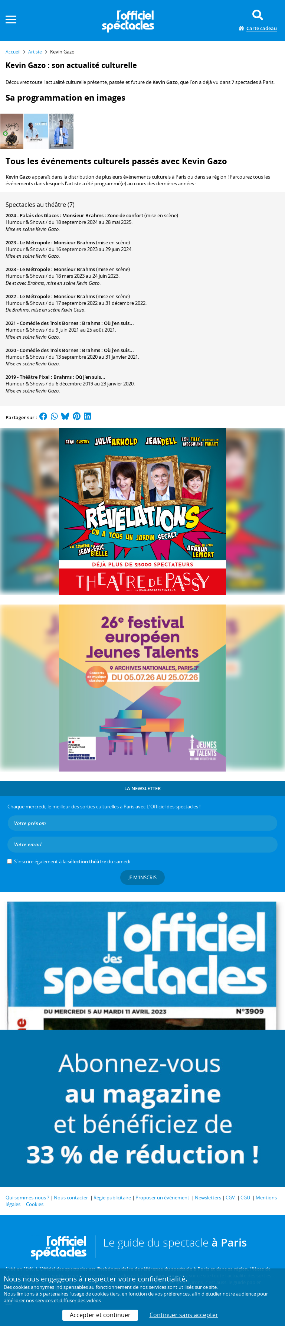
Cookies (34, 1204)
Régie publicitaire (112, 1197)
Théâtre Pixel (35, 377)
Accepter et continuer (100, 1315)
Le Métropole (35, 242)
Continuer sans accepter (184, 1315)
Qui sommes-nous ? (27, 1197)
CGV (230, 1197)
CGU (245, 1197)
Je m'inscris (142, 877)
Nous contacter (71, 1197)
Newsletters (208, 1197)
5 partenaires (53, 1293)
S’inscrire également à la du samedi (72, 861)
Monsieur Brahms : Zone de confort (102, 215)
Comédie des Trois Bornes (49, 323)
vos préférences (172, 1293)
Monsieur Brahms (74, 242)
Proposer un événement (162, 1197)
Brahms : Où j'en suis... (108, 323)
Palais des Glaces (39, 215)
